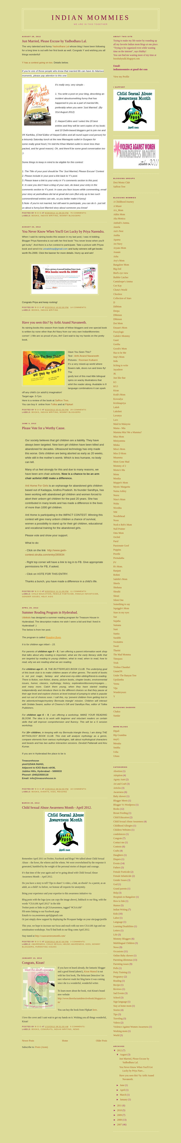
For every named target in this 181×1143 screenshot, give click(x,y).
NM (115, 512)
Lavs (115, 420)
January (124, 1099)
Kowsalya (118, 399)
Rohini (116, 575)
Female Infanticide (86, 583)
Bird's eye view (120, 273)
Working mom (120, 1031)
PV (114, 562)
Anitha (116, 235)
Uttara (116, 756)
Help (44, 585)
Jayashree (118, 369)
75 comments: (78, 213)
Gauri (116, 340)
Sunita (116, 633)
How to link (119, 901)
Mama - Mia (119, 428)
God (115, 884)
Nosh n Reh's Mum (122, 524)
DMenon (117, 315)
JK (114, 373)
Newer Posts (28, 1029)
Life (115, 934)
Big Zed (117, 269)
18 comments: (78, 778)
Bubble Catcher (120, 277)
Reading (62, 780)
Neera (116, 495)
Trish (115, 663)
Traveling (118, 1018)
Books (35, 216)
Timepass (117, 658)
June (122, 1085)
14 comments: (78, 307)
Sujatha (117, 621)
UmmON (117, 671)
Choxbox (117, 294)
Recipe (116, 985)
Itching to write (120, 365)
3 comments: (78, 930)
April (123, 1090)
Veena (116, 684)
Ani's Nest (118, 231)
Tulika (54, 404)
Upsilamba (118, 679)
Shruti (116, 596)
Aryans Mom (119, 248)
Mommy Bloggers (70, 216)
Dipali (116, 731)
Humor (116, 905)
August (123, 1054)
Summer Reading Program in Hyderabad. (50, 601)
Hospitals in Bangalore (124, 897)
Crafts (116, 850)
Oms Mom (118, 533)
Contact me (118, 842)
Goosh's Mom (120, 348)
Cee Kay (117, 285)
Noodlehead (119, 516)
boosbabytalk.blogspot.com (126, 58)
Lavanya (117, 415)
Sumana (117, 625)
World (116, 1035)
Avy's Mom (119, 260)
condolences (119, 834)
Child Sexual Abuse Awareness (65, 933)
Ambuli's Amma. (121, 223)
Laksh (116, 407)
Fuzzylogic (118, 332)
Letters (116, 930)
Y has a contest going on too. (37, 62)
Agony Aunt (119, 779)
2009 (119, 1115)
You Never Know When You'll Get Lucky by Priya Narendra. (63, 231)
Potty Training (120, 972)
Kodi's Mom (119, 394)
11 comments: (78, 580)
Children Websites (122, 830)
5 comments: (78, 1015)
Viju (115, 688)
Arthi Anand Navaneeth (86, 356)
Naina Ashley (119, 491)
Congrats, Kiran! (33, 951)
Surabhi (117, 638)
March (123, 1094)
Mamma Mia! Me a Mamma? (127, 432)
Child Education (41, 583)
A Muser (117, 206)
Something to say (121, 604)
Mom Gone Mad (121, 461)
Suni (115, 629)
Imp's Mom (118, 357)
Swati (116, 646)
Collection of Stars (122, 298)
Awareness (38, 933)
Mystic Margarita (121, 487)
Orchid (116, 537)
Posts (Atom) (41, 1036)
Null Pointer (119, 529)
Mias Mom (118, 436)
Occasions (118, 951)
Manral (93, 960)
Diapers (117, 859)
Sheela (116, 583)
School (116, 997)
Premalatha (118, 558)
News (76, 1018)
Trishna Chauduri (121, 667)
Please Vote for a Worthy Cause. (43, 428)
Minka (116, 445)
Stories (116, 1010)
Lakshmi (117, 411)
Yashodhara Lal (61, 46)
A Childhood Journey (123, 202)
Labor (116, 918)
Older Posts (101, 1029)
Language (118, 922)
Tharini (116, 650)
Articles (117, 788)
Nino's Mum (119, 499)
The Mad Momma (122, 654)
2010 (119, 1110)
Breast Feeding (120, 813)
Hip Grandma (119, 735)
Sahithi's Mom (120, 579)
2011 (119, 1105)
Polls (115, 968)
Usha (115, 752)
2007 (119, 1124)
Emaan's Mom (120, 327)
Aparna (116, 239)
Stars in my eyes (121, 612)
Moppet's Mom (120, 482)
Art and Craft (119, 784)
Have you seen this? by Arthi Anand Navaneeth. (54, 322)
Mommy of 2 (119, 466)
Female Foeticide (63, 583)
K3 (114, 382)
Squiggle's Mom (121, 608)
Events (45, 780)
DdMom (117, 306)
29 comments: (78, 410)
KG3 (115, 386)
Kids (50, 585)
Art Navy (117, 244)
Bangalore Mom (121, 264)
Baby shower (119, 796)
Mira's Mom (119, 449)
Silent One (118, 600)
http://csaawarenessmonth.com (50, 924)
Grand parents (120, 888)
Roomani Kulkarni (88, 360)
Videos (116, 1022)
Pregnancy (118, 976)
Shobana (117, 587)
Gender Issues (31, 585)
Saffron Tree (61, 400)
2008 (119, 1120)
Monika (117, 478)
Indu (115, 361)
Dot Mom (118, 323)
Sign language (120, 1001)
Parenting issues (46, 936)
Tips (115, 1014)
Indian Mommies (90, 17)
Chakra (116, 711)
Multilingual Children (123, 943)
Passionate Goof (121, 545)
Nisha (116, 503)
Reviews (117, 989)
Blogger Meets (120, 800)
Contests (117, 846)
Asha (115, 256)
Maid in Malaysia (121, 424)
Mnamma (117, 457)
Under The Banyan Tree (124, 675)
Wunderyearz (119, 692)
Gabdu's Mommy (121, 336)
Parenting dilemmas (122, 960)
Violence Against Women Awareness (131, 1027)
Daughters (118, 855)
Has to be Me (119, 353)
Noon (116, 520)
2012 (119, 1050)
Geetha (116, 344)
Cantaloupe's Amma (123, 281)
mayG (116, 739)
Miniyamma (119, 441)
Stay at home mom (122, 1006)
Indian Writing (49, 216)
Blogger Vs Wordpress (124, 804)
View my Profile (121, 76)
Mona (116, 474)
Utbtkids (26, 606)
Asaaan (116, 252)
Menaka (117, 743)
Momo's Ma (119, 470)
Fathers (116, 867)
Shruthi (116, 591)
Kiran (86, 960)
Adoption (117, 775)
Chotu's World (120, 290)
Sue (115, 617)
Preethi (116, 554)
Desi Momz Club (121, 182)
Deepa (116, 311)
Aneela (116, 227)
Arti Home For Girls (36, 481)
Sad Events (118, 993)
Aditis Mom (119, 214)
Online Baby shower (123, 955)
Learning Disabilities (123, 926)
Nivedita (117, 508)
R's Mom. (118, 566)
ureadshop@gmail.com (55, 249)
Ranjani (117, 570)
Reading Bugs (53, 626)
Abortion (117, 771)
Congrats (47, 1018)
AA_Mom (118, 210)
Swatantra (118, 642)
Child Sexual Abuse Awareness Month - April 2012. (57, 796)
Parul (115, 541)
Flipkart (69, 404)
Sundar (116, 715)
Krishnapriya (119, 403)
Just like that (119, 378)
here (95, 998)
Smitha (116, 747)
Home (65, 1029)
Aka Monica (119, 218)
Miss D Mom (119, 453)
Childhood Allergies (123, 825)
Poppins (117, 550)
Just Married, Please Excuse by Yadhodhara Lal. (54, 41)
